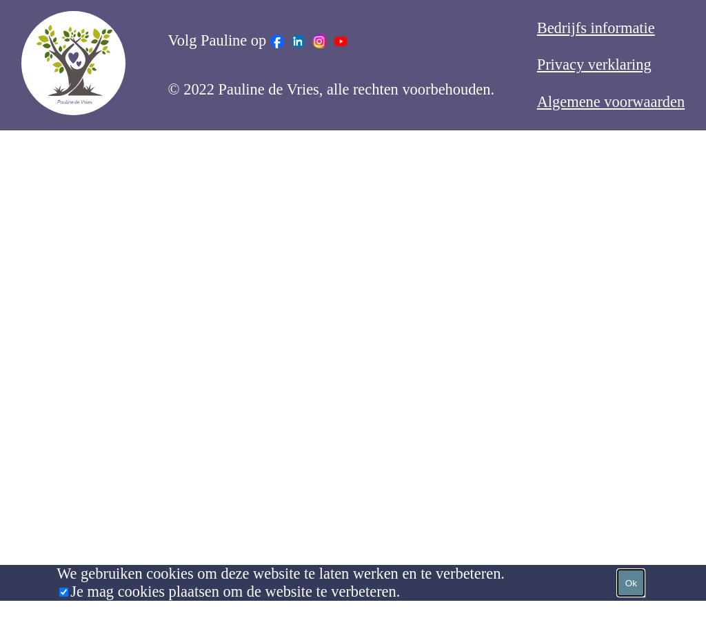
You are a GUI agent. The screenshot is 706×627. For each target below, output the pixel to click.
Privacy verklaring (594, 64)
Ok (631, 583)
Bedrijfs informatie (596, 28)
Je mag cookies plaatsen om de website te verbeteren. (235, 591)
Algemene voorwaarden (611, 101)
